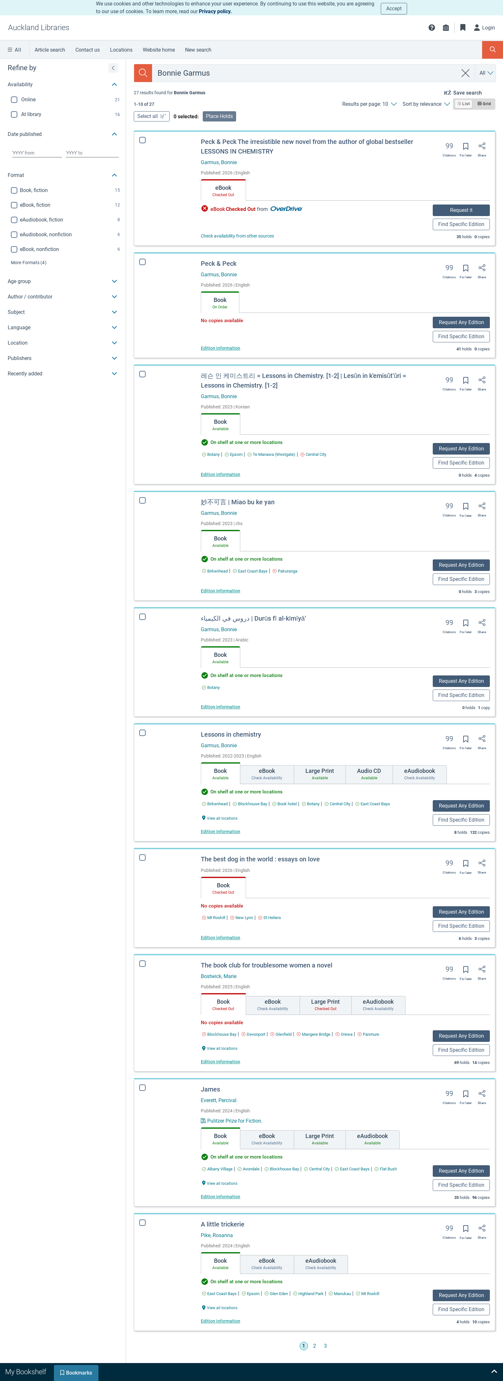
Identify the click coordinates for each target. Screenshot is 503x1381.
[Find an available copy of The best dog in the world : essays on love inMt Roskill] (213, 917)
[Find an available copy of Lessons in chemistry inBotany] (311, 803)
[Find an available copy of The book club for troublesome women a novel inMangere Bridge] (313, 1034)
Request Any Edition (461, 322)
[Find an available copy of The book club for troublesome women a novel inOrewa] (344, 1034)
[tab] (223, 190)
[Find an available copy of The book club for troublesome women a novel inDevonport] (253, 1034)
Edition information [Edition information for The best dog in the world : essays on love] (220, 937)
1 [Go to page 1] (303, 1346)
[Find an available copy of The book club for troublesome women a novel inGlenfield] (281, 1034)
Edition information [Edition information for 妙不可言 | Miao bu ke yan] (220, 590)
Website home (159, 50)
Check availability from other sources (237, 236)
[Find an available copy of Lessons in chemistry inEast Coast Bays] (372, 803)
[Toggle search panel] (492, 50)
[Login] (484, 27)
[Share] (482, 148)
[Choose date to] (92, 153)
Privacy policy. (215, 11)
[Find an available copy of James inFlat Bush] (381, 1169)
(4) (29, 262)
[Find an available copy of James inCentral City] (312, 1169)
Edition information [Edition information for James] (215, 1196)
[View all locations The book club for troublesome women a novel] (219, 1048)
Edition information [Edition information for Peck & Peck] (220, 348)
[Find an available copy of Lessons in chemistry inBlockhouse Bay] (250, 803)
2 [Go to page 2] (314, 1346)
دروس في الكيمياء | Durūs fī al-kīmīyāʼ (253, 618)
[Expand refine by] (113, 68)
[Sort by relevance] (426, 104)
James (205, 1089)
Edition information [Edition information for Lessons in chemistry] (220, 831)
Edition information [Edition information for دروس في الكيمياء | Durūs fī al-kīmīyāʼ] (220, 706)
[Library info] (446, 27)
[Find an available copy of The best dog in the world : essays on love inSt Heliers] (269, 917)
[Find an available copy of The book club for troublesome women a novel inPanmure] (368, 1034)
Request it (461, 210)
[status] (169, 92)
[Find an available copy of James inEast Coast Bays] (347, 1169)
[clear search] (465, 73)
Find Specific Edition (461, 224)
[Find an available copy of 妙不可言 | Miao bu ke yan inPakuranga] (285, 571)
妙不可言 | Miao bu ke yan (238, 502)
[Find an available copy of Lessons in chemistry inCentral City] (337, 803)
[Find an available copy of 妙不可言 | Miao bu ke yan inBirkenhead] (215, 571)
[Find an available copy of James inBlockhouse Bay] (277, 1169)
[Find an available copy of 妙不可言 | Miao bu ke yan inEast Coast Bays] (250, 571)
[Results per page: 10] (369, 104)
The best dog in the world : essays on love (260, 859)
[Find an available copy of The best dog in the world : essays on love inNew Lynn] (241, 917)
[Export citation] (449, 148)
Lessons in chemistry (231, 734)
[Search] (143, 73)
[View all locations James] (215, 1183)
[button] (432, 27)
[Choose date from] (37, 153)
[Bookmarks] (463, 27)
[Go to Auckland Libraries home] (38, 27)
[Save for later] (466, 148)
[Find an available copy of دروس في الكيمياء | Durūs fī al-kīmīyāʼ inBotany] (211, 687)
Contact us (87, 50)
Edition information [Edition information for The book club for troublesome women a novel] (220, 1061)
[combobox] (304, 73)
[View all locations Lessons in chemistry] (220, 818)
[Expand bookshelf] (494, 1372)
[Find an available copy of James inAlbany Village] (212, 1169)
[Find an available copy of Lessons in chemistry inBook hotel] (284, 803)
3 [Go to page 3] (325, 1346)
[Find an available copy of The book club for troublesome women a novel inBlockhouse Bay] (219, 1034)
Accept (394, 8)
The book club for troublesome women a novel (266, 965)
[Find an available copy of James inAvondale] (244, 1169)
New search (198, 50)
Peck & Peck (218, 263)
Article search (50, 50)
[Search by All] (487, 73)
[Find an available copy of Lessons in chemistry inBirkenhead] (215, 803)
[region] (63, 220)
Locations (121, 50)
